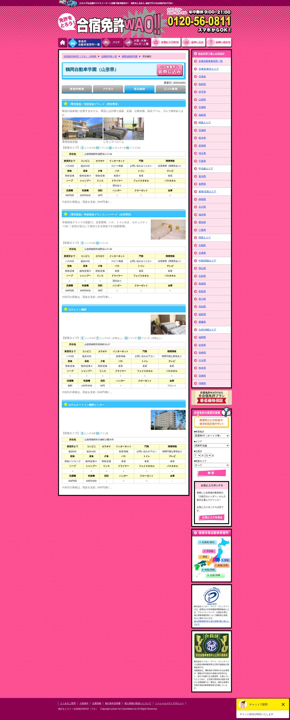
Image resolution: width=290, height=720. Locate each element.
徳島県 (202, 314)
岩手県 (202, 91)
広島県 (202, 276)
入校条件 (84, 703)
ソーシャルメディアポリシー (169, 703)
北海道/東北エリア (209, 69)
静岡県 (202, 199)
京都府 (202, 245)
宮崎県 (202, 375)
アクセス (108, 89)
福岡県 (202, 337)
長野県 (202, 184)
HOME (63, 42)
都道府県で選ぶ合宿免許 (211, 53)
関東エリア (205, 122)
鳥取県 (202, 291)
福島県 (202, 115)
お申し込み (194, 42)
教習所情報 (77, 89)
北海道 (202, 76)
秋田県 (202, 84)
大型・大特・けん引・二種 (137, 42)
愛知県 (202, 222)
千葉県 (202, 161)
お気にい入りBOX (166, 42)
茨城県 (202, 130)
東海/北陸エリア (207, 191)
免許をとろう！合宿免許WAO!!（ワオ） (78, 709)
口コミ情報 (171, 89)
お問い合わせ (219, 42)
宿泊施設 (139, 89)
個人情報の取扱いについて (137, 703)
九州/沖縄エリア (207, 329)
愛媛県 (202, 322)
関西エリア (205, 237)
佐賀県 (202, 345)
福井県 (202, 214)
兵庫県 (202, 253)
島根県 (202, 283)
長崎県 (202, 352)
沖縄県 (202, 383)
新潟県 (202, 176)
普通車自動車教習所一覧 (85, 42)
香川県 (202, 299)
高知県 (202, 306)
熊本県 (202, 368)
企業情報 (96, 703)
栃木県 (202, 137)
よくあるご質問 (68, 703)
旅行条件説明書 (113, 703)
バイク (113, 42)
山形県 (202, 99)
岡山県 (202, 268)
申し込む (170, 70)
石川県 (202, 206)
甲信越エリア (206, 168)
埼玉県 (202, 153)
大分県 (202, 360)
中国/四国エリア (207, 260)
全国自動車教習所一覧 (211, 61)
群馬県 (202, 145)
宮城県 (202, 107)
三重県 (202, 230)
